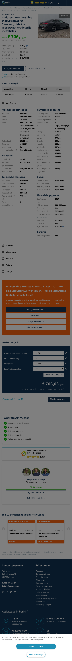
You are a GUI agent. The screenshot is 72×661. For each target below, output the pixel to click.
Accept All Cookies (36, 646)
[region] (36, 647)
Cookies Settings (36, 654)
